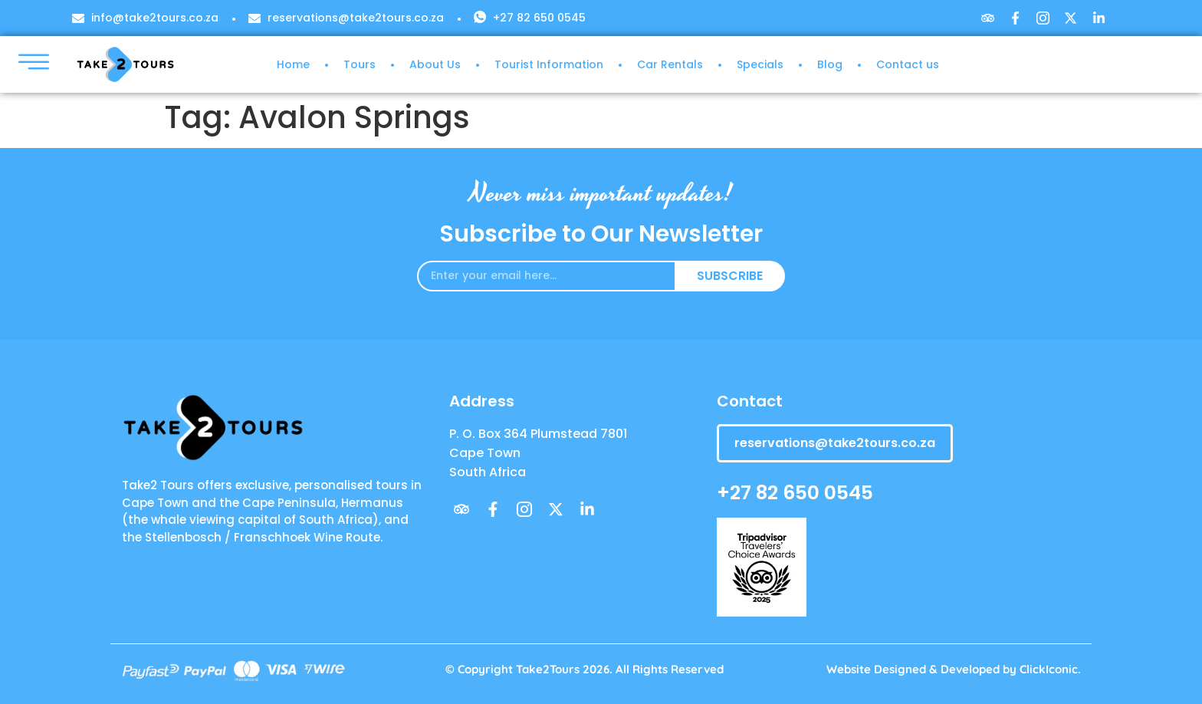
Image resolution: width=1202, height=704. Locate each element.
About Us (435, 64)
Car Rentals (670, 64)
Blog (829, 64)
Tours (359, 64)
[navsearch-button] (1068, 69)
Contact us (907, 64)
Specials (760, 64)
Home (293, 64)
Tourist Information (548, 64)
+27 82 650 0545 (795, 492)
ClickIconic (1049, 669)
